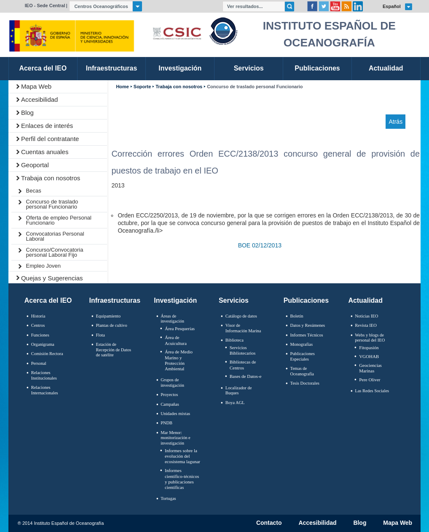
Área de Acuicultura (176, 340)
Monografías (301, 344)
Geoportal (35, 164)
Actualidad (365, 300)
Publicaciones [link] (317, 68)
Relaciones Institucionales (44, 375)
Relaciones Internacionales (44, 390)
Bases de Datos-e (246, 376)
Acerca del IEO (48, 300)
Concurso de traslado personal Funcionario (52, 204)
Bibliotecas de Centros (243, 364)
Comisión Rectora (47, 353)
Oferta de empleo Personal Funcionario (58, 220)
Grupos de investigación (172, 382)
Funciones (40, 335)
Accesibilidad (39, 99)
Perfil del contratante (50, 138)
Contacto (269, 523)
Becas (33, 190)
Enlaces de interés (47, 125)
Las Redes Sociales (372, 390)
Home (122, 86)
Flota (100, 335)
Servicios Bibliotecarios (243, 350)
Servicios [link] (249, 68)
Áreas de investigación (172, 319)
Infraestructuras (115, 300)
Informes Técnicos (306, 335)
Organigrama (42, 344)
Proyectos (169, 394)
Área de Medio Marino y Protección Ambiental (179, 360)
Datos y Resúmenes (307, 325)
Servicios (234, 300)
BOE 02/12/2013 (260, 245)
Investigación (175, 300)
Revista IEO (365, 325)
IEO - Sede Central (45, 5)
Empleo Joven (43, 266)
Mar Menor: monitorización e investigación (175, 437)
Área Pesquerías (180, 328)
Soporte (142, 86)
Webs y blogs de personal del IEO (370, 338)
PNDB (166, 423)
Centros (38, 325)
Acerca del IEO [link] (43, 68)
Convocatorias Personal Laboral (55, 236)
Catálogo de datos (241, 316)
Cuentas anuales (45, 151)
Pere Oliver (369, 379)
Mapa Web (36, 86)
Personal (38, 363)
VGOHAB (369, 356)
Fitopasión (368, 347)
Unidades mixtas (175, 413)
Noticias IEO (366, 316)
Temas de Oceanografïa (302, 371)
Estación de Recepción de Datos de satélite (113, 349)
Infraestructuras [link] (111, 68)
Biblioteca (234, 340)
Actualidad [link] (386, 68)
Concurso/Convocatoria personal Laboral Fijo (54, 252)
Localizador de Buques (238, 390)
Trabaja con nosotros (50, 178)
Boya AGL (235, 402)
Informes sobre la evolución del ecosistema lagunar (182, 456)
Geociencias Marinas (370, 368)
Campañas (170, 404)
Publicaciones (306, 300)
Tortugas (168, 498)
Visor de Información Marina (243, 328)
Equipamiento (108, 316)
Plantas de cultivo (111, 325)
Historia (38, 316)
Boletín (296, 316)
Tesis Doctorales (304, 383)
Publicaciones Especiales (302, 356)
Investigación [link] (179, 68)
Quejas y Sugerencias (52, 278)
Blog (27, 112)
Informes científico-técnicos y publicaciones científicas (182, 479)
